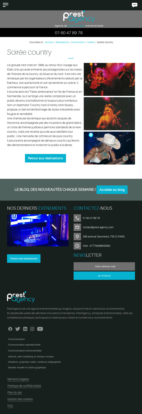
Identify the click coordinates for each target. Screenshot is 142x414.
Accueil (49, 42)
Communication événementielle (24, 350)
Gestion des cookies (20, 399)
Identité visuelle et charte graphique (27, 367)
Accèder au (112, 190)
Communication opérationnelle (24, 344)
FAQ (10, 406)
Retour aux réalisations (45, 158)
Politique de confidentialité (24, 386)
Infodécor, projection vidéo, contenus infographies (34, 362)
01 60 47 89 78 (69, 32)
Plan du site (14, 392)
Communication (16, 339)
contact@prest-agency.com (98, 227)
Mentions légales (18, 379)
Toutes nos (24, 258)
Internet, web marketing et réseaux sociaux (31, 356)
